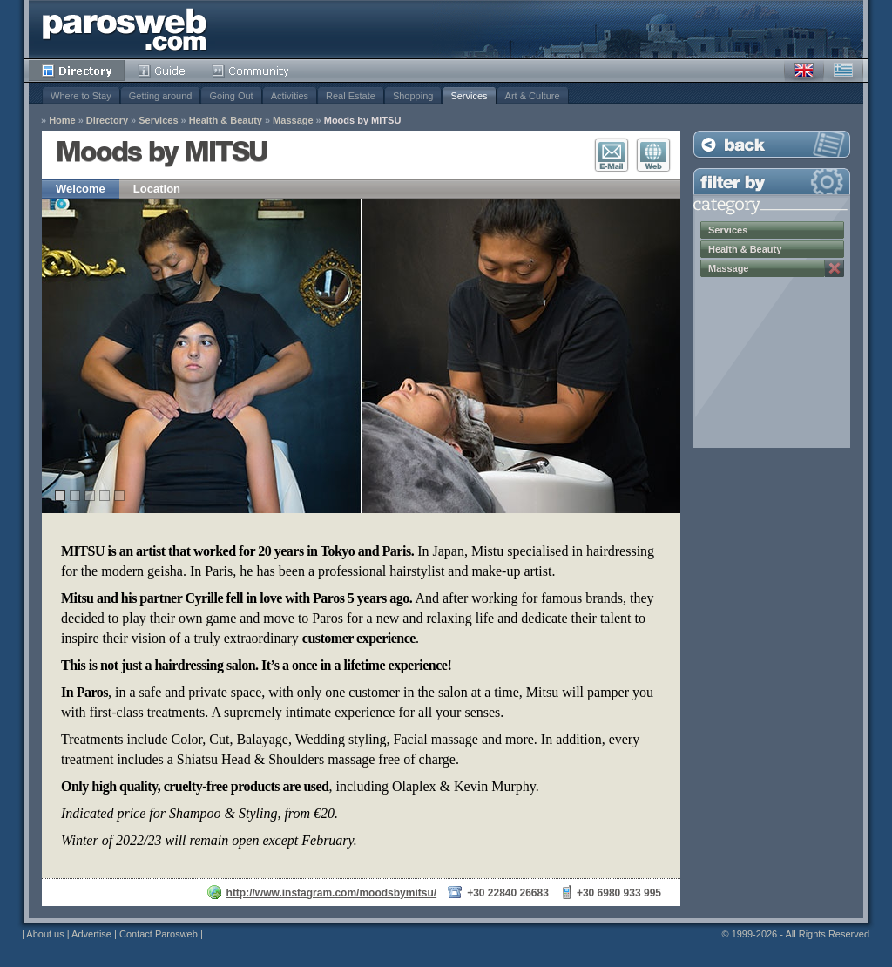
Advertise (91, 934)
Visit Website (653, 155)
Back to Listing (771, 144)
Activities (289, 96)
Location (156, 188)
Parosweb (124, 29)
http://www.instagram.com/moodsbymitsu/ (331, 893)
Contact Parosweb (158, 934)
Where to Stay (81, 96)
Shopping (413, 96)
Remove (834, 268)
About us (45, 934)
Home (62, 120)
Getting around (161, 96)
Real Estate (350, 96)
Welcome (80, 188)
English (804, 70)
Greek (843, 70)
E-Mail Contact (611, 155)
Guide (162, 70)
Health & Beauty (225, 120)
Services (468, 96)
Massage (293, 120)
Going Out (231, 96)
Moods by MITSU (363, 120)
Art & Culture (532, 96)
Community (251, 70)
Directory (77, 70)
